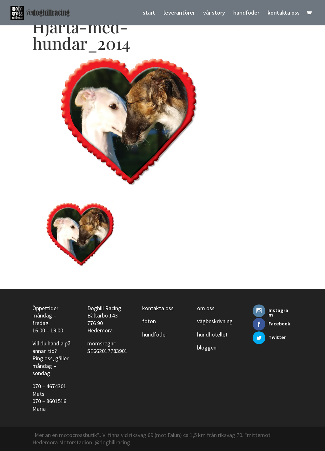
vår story (214, 13)
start (149, 13)
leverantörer (179, 13)
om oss (206, 308)
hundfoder (246, 13)
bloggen (206, 347)
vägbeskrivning (215, 321)
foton (149, 321)
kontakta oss (284, 13)
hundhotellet (212, 334)
